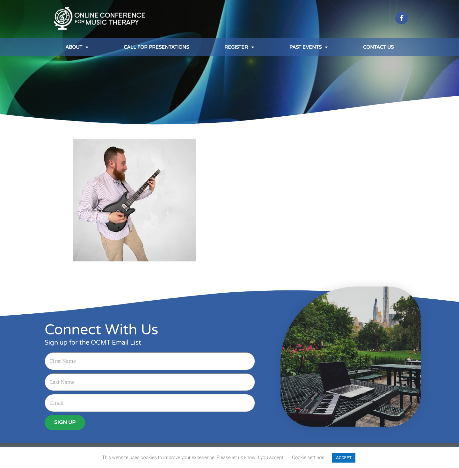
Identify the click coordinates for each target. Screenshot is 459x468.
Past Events (308, 47)
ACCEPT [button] (344, 457)
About (76, 47)
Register (239, 47)
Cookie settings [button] (308, 457)
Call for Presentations (156, 47)
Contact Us (378, 47)
